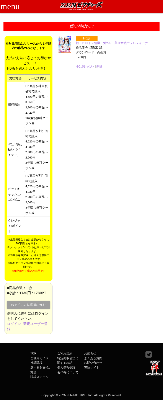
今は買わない (85, 66)
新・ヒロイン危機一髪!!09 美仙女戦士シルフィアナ (112, 43)
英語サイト (91, 367)
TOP (33, 353)
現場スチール (39, 377)
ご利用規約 (64, 353)
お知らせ (90, 353)
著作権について (67, 372)
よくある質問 (93, 358)
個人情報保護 (66, 367)
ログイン (14, 324)
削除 (99, 66)
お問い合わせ (93, 363)
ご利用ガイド (39, 358)
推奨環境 (36, 363)
